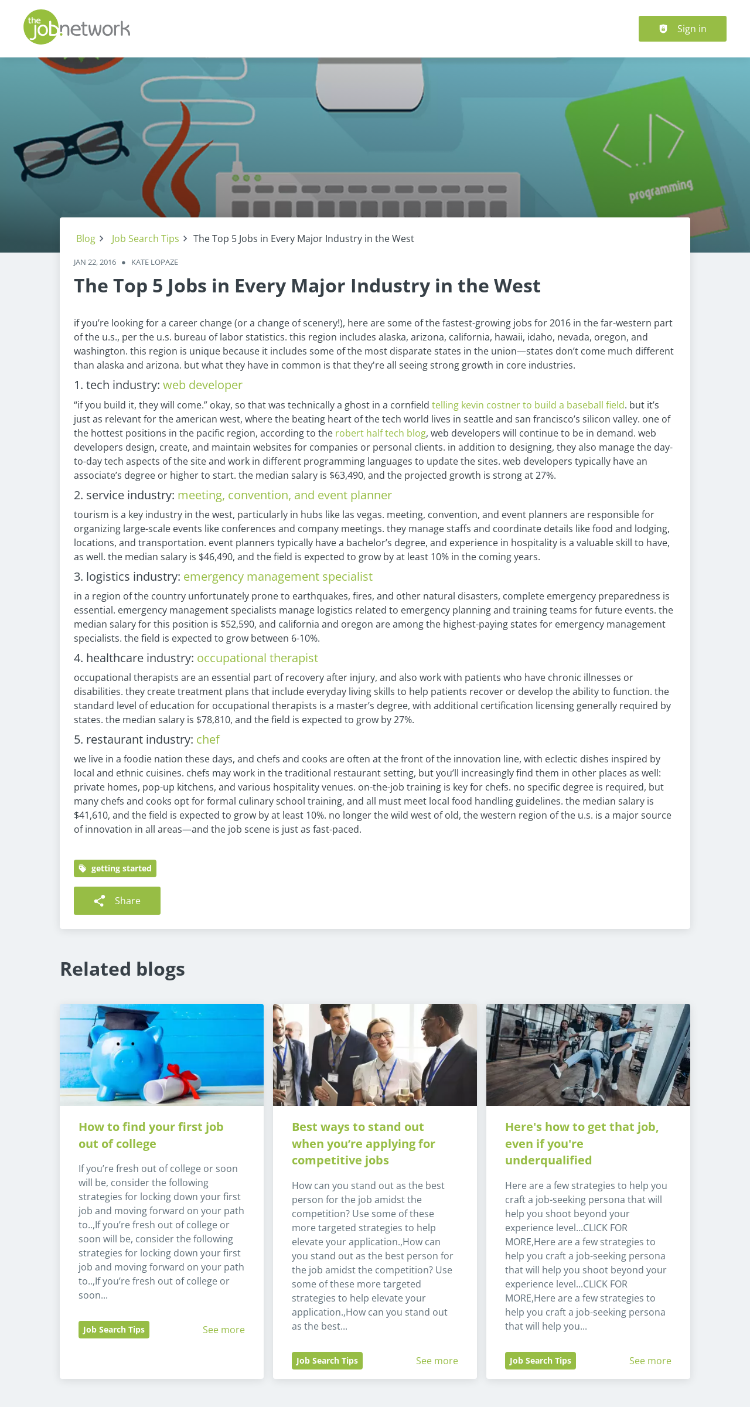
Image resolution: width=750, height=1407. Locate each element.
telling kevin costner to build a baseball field (528, 404)
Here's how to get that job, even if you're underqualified (583, 1143)
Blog (86, 238)
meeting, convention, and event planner (285, 495)
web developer (203, 385)
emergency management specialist (278, 576)
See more (224, 1329)
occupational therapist (257, 658)
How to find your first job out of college (153, 1135)
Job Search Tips (145, 238)
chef (208, 739)
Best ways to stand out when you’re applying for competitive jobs (365, 1143)
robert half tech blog (380, 433)
